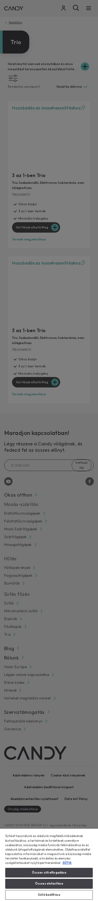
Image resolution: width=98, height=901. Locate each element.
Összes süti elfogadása (49, 872)
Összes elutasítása (49, 883)
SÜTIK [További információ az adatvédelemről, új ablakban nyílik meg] (67, 863)
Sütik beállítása (49, 895)
